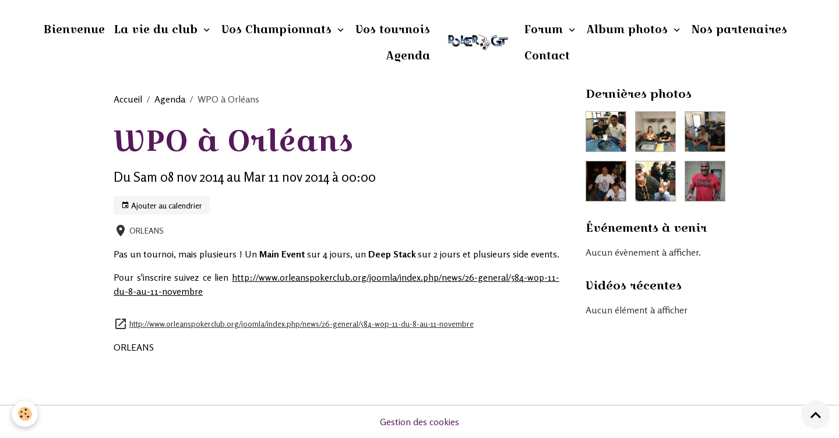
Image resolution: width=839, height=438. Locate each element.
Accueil (128, 99)
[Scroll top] (815, 414)
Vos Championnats (278, 29)
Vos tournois (392, 29)
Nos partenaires (739, 29)
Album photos (629, 29)
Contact (547, 55)
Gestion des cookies (419, 422)
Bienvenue (74, 29)
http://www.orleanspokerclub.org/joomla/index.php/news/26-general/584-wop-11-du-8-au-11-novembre (301, 323)
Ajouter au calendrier (161, 205)
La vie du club (157, 29)
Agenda (408, 55)
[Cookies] (25, 414)
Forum (545, 29)
